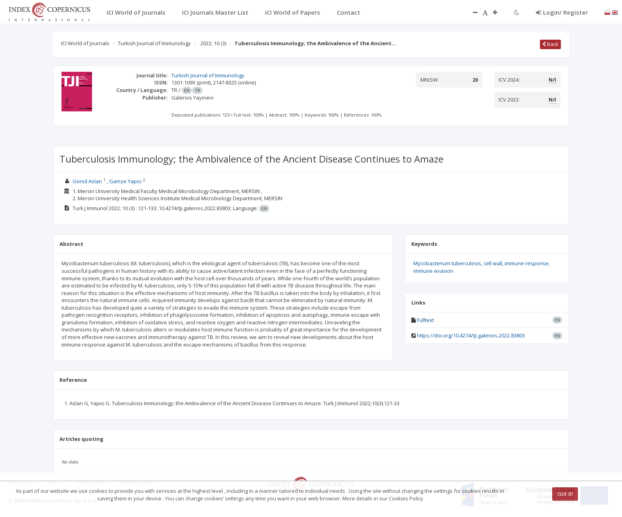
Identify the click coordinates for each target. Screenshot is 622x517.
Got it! (565, 494)
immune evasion (433, 270)
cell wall (493, 263)
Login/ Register (562, 12)
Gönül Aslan (87, 181)
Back (550, 44)
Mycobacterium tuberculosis (447, 263)
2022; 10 (213, 43)
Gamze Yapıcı (125, 181)
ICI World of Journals (85, 43)
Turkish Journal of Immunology (154, 43)
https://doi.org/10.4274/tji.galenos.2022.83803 (471, 335)
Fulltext (425, 320)
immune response (527, 263)
